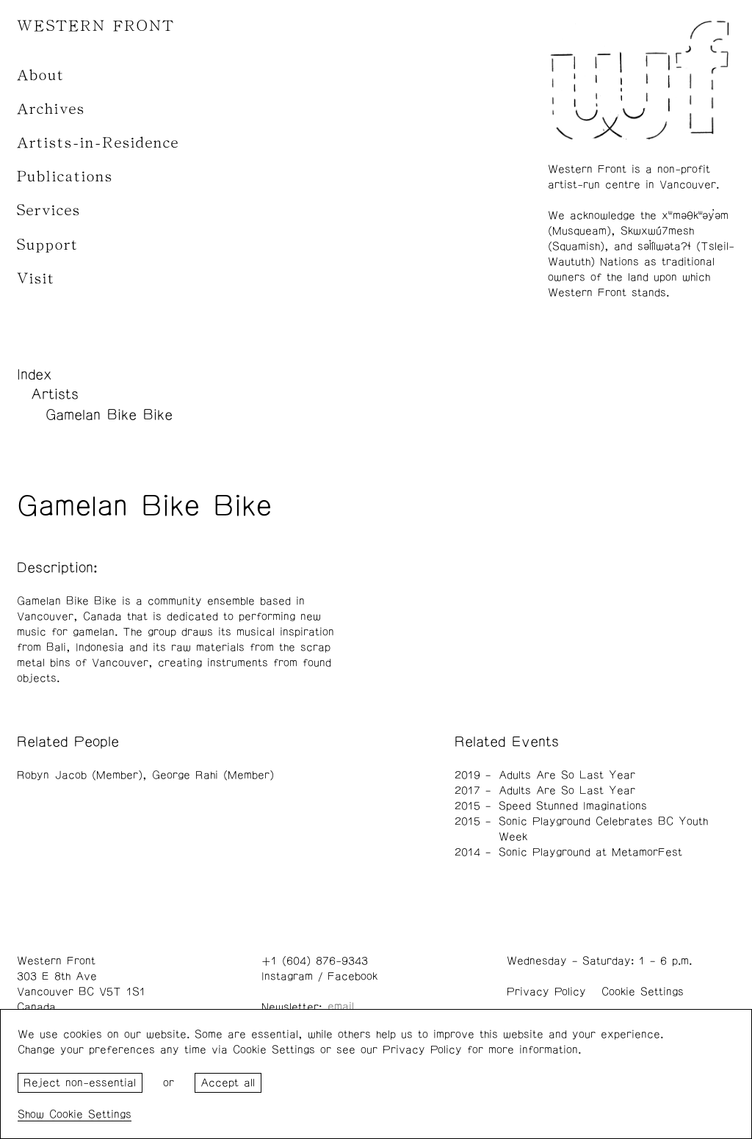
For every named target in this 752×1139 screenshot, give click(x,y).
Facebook (352, 976)
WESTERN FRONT (96, 26)
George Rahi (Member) (213, 775)
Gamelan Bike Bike (109, 415)
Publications (65, 176)
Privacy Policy (546, 991)
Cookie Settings (642, 991)
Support (48, 245)
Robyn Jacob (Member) (79, 775)
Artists (55, 394)
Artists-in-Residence (98, 143)
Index (34, 374)
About (41, 75)
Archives (51, 109)
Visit (36, 278)
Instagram (287, 976)
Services (49, 210)
